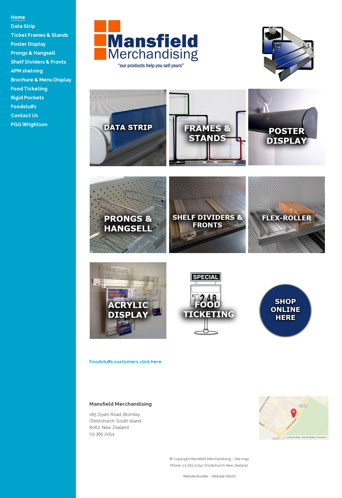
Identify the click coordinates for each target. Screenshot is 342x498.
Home (18, 17)
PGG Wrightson (29, 124)
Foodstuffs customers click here (125, 361)
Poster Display (28, 44)
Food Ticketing (29, 88)
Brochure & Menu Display (41, 80)
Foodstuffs (23, 106)
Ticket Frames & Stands (39, 35)
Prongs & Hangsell (33, 53)
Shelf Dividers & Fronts (38, 62)
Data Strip (23, 26)
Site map (241, 459)
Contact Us (24, 115)
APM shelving (27, 71)
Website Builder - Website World (209, 476)
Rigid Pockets (27, 97)
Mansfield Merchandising (211, 459)
